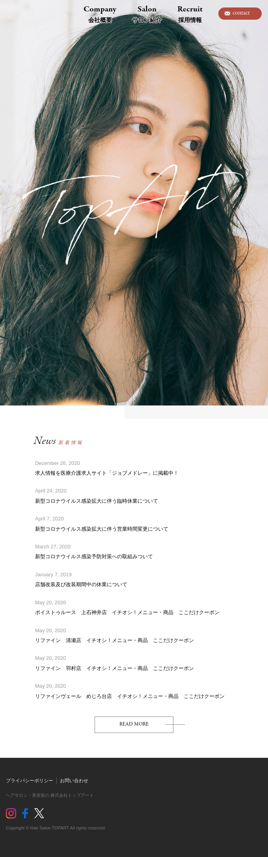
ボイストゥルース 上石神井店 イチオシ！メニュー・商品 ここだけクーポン (127, 612)
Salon (147, 14)
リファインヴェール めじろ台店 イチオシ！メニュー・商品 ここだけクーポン (130, 696)
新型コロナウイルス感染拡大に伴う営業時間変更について (101, 529)
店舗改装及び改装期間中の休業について (81, 584)
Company (100, 14)
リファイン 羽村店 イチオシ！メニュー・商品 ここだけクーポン (114, 668)
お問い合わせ (74, 780)
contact (241, 13)
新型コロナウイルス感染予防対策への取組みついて (94, 556)
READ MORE (134, 724)
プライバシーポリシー (29, 780)
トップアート (23, 14)
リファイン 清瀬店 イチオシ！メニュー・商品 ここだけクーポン (114, 640)
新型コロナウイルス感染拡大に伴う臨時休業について (96, 501)
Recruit (190, 14)
